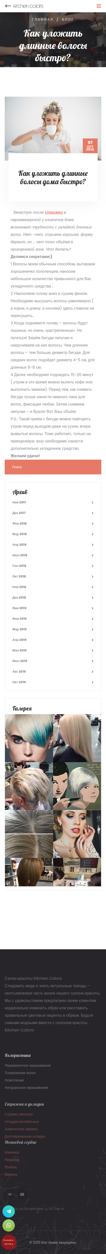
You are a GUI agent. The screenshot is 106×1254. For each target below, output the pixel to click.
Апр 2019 (19, 639)
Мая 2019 (19, 650)
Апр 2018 (19, 544)
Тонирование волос (20, 1075)
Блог (68, 19)
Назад (8, 6)
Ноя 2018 (19, 587)
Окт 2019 (19, 682)
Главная (43, 19)
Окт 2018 (19, 576)
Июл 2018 (19, 555)
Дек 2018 (19, 597)
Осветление (14, 1083)
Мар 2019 (19, 629)
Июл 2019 (19, 661)
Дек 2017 (19, 513)
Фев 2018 (19, 523)
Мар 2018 (19, 534)
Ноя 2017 (19, 502)
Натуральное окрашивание (26, 1090)
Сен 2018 (19, 565)
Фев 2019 (19, 618)
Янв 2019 (19, 608)
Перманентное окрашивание (28, 1068)
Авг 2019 (19, 671)
